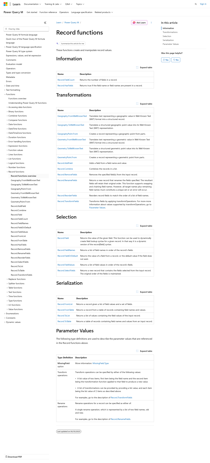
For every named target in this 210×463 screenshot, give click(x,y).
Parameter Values (97, 207)
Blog (41, 453)
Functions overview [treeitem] (17, 98)
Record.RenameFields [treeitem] (20, 253)
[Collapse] (45, 22)
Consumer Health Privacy (87, 453)
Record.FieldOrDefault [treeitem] (21, 227)
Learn (58, 22)
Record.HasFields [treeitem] (18, 244)
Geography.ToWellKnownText (71, 124)
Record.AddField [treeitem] (18, 206)
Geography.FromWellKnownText (72, 116)
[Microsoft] (6, 4)
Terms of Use (110, 453)
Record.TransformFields (68, 201)
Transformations (170, 32)
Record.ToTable (64, 321)
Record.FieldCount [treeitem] (19, 218)
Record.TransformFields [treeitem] (21, 274)
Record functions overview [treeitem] (23, 175)
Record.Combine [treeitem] (18, 210)
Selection (167, 36)
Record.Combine (65, 168)
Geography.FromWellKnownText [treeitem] (25, 180)
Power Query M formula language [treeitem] (21, 34)
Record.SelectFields (66, 270)
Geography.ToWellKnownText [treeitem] (24, 184)
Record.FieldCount (66, 79)
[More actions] (151, 22)
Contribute (54, 453)
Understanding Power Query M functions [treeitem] (27, 102)
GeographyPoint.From (68, 133)
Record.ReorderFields (67, 195)
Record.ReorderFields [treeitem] (20, 257)
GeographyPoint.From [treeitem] (21, 188)
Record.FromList (65, 304)
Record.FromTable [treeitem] (19, 240)
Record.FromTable (66, 309)
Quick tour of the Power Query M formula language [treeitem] (25, 40)
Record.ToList (64, 315)
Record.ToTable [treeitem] (17, 270)
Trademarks (125, 453)
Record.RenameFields (67, 180)
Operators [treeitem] (10, 68)
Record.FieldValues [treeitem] (19, 231)
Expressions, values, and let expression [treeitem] (23, 55)
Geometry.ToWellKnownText (70, 148)
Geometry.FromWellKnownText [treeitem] (25, 193)
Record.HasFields (65, 85)
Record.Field (63, 238)
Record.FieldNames (66, 250)
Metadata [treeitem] (10, 77)
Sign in (203, 3)
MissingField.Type (101, 363)
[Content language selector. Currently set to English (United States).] (17, 446)
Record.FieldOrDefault (68, 255)
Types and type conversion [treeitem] (18, 72)
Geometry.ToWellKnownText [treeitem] (23, 197)
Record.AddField (65, 163)
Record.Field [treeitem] (16, 214)
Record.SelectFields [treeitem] (20, 261)
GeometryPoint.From (67, 157)
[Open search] (196, 4)
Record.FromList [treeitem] (18, 236)
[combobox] (26, 29)
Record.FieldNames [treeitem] (19, 223)
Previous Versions (27, 453)
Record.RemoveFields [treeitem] (20, 249)
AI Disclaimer (10, 453)
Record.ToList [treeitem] (17, 266)
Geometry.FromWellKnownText (72, 139)
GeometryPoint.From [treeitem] (20, 201)
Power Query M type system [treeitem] (19, 51)
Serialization (168, 40)
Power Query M (72, 22)
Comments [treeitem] (11, 59)
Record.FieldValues (66, 264)
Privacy (66, 453)
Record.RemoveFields (67, 174)
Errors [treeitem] (8, 81)
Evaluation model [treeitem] (14, 64)
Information (168, 28)
